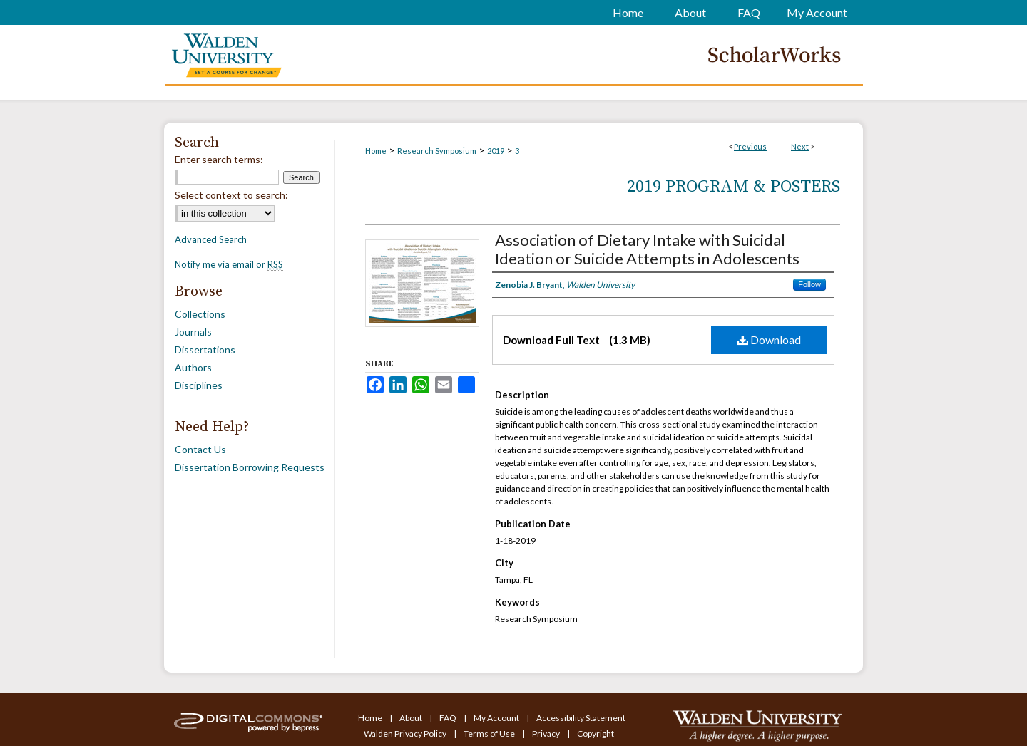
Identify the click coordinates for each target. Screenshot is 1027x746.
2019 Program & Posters (733, 186)
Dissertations (205, 349)
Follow (809, 284)
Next (800, 146)
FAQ (448, 718)
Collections (200, 314)
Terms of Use (490, 733)
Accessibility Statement (580, 718)
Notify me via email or (229, 264)
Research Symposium (436, 150)
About (411, 718)
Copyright (595, 733)
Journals (193, 332)
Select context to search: (231, 195)
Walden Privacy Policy (406, 733)
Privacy (546, 733)
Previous (750, 146)
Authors (193, 367)
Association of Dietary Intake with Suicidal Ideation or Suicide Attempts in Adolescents (647, 249)
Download (769, 339)
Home (376, 150)
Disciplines (199, 385)
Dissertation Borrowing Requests (250, 467)
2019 (495, 150)
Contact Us (200, 449)
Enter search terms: (219, 159)
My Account (497, 718)
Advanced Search (211, 239)
